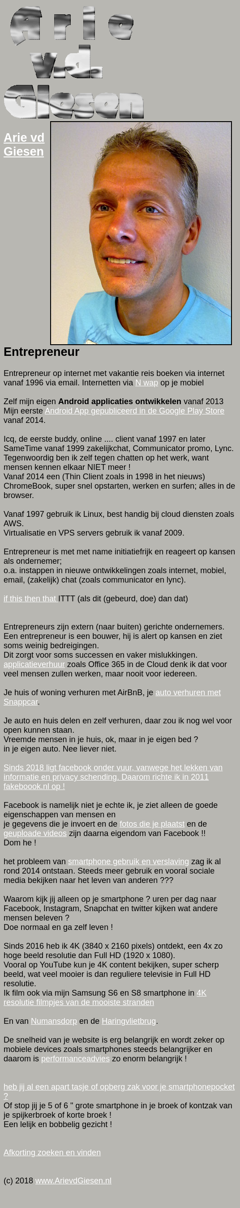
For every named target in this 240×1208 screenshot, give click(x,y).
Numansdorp (54, 1021)
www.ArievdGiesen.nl (73, 1180)
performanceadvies (75, 1058)
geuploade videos (35, 833)
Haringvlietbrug (129, 1021)
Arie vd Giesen (24, 144)
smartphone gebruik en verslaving (128, 861)
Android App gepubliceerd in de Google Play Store (134, 410)
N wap (146, 382)
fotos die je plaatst (152, 823)
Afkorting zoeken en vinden (52, 1152)
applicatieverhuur (34, 664)
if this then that (31, 598)
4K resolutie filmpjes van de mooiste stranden (105, 997)
